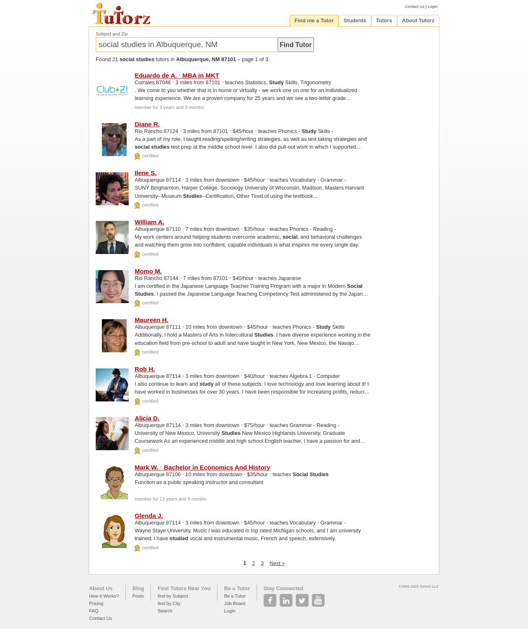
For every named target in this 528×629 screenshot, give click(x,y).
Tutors (384, 20)
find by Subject (173, 595)
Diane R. (147, 124)
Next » (277, 563)
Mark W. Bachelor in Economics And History (202, 467)
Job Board (234, 603)
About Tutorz (418, 20)
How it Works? (104, 595)
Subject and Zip (112, 33)
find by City (169, 603)
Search (165, 610)
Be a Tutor (237, 588)
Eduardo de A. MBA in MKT (176, 75)
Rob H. (144, 369)
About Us (101, 588)
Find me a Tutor (314, 20)
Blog (138, 588)
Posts (138, 595)
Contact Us (414, 6)
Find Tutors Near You (184, 588)
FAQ (93, 610)
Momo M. (148, 271)
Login (432, 6)
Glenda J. (148, 515)
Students (355, 20)
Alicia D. (146, 418)
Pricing (96, 603)
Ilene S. (145, 172)
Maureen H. (151, 319)
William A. (149, 221)
